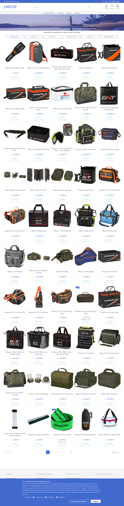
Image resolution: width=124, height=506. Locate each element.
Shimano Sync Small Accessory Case (85, 312)
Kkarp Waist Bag (62, 271)
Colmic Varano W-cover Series (109, 434)
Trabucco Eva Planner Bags (15, 108)
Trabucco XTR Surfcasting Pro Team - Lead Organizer (62, 149)
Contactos (15, 1)
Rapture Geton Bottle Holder (85, 434)
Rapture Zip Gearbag (14, 271)
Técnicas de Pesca (65, 16)
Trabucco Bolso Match (86, 231)
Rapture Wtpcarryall (109, 231)
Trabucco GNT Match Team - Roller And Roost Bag (62, 68)
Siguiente (115, 452)
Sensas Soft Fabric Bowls (62, 434)
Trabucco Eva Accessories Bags (38, 109)
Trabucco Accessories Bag (109, 149)
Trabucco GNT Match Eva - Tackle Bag (38, 353)
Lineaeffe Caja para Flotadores (38, 434)
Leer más (93, 28)
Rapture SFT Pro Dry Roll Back (38, 68)
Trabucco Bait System (109, 271)
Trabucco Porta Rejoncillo (62, 231)
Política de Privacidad (74, 478)
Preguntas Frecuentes (44, 474)
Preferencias (39, 497)
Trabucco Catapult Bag (85, 271)
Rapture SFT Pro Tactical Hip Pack (62, 312)
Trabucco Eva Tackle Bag (109, 312)
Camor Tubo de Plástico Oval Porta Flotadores (15, 434)
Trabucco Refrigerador (38, 231)
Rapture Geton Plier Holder (14, 68)
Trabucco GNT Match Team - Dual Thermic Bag (62, 353)
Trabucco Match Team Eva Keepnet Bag (14, 353)
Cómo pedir (40, 478)
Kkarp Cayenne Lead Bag (62, 190)
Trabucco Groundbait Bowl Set (38, 149)
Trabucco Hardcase (85, 68)
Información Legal (72, 474)
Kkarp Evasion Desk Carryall (86, 394)
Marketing (62, 497)
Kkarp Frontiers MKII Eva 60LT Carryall (86, 109)
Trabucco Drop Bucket (109, 68)
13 (71, 452)
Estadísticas (51, 497)
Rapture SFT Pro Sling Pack (38, 312)
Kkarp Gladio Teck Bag (109, 394)
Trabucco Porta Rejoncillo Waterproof (109, 109)
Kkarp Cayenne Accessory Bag (62, 394)
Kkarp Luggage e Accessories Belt (14, 149)
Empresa (9, 474)
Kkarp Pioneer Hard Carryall (109, 353)
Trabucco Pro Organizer (85, 353)
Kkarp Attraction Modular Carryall (38, 272)
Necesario (28, 497)
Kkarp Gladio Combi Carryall (15, 190)
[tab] (17, 474)
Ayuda (7, 1)
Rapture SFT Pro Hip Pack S (15, 312)
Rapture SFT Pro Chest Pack (109, 190)
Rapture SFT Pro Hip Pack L (15, 231)
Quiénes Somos (12, 478)
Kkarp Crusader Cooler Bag (38, 394)
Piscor (55, 16)
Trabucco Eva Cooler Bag (62, 108)
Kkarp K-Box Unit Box (38, 190)
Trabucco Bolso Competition (86, 149)
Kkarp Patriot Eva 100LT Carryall (15, 394)
